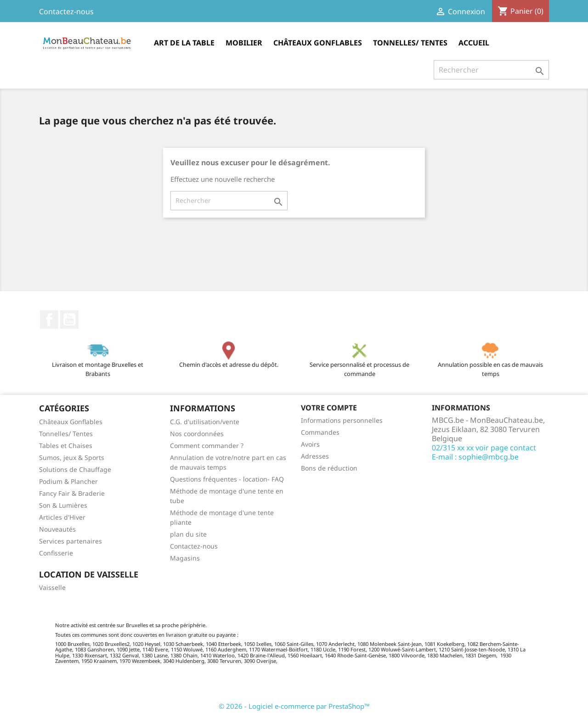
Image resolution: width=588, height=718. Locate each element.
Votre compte (329, 408)
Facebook (49, 319)
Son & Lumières (63, 505)
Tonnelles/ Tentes (410, 43)
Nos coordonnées (197, 433)
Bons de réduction (329, 468)
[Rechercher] (491, 69)
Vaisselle (52, 587)
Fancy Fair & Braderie (72, 493)
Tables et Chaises (65, 445)
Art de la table (184, 43)
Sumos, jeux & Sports (71, 457)
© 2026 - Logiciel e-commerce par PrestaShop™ (294, 706)
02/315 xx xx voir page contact (484, 448)
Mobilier (244, 43)
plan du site (188, 534)
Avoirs (310, 444)
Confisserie (56, 553)
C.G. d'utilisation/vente (204, 421)
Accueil (473, 43)
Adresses (315, 456)
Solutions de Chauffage (75, 469)
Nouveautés (57, 529)
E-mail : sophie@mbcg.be (475, 457)
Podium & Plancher (68, 481)
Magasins (185, 558)
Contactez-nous (66, 11)
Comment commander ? (206, 445)
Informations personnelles (342, 420)
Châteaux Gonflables (317, 43)
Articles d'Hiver (62, 517)
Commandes (320, 432)
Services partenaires (70, 541)
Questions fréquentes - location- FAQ (227, 479)
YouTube (69, 319)
